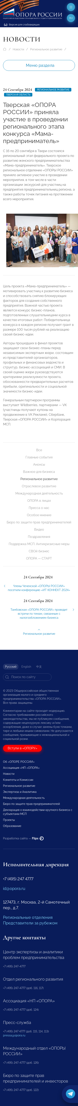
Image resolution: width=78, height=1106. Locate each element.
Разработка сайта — (23, 838)
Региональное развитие (46, 49)
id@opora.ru (14, 888)
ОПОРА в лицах (39, 501)
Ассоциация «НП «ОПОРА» (21, 767)
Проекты (9, 820)
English (26, 666)
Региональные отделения (28, 917)
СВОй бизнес (39, 551)
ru (71, 18)
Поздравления (39, 537)
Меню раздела (40, 65)
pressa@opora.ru (14, 1035)
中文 (39, 666)
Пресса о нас (39, 508)
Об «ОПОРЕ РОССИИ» (19, 761)
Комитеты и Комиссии (18, 779)
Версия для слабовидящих (22, 24)
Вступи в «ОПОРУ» (22, 748)
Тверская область (18, 94)
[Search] (27, 677)
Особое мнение (39, 515)
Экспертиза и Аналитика (20, 791)
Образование (12, 826)
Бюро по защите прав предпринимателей (39, 522)
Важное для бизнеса (39, 472)
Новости (18, 49)
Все (39, 450)
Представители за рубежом (30, 923)
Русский (10, 666)
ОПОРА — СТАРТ (39, 558)
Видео (39, 529)
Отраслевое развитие (39, 486)
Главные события (39, 457)
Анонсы (39, 464)
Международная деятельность (39, 493)
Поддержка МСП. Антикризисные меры (39, 544)
